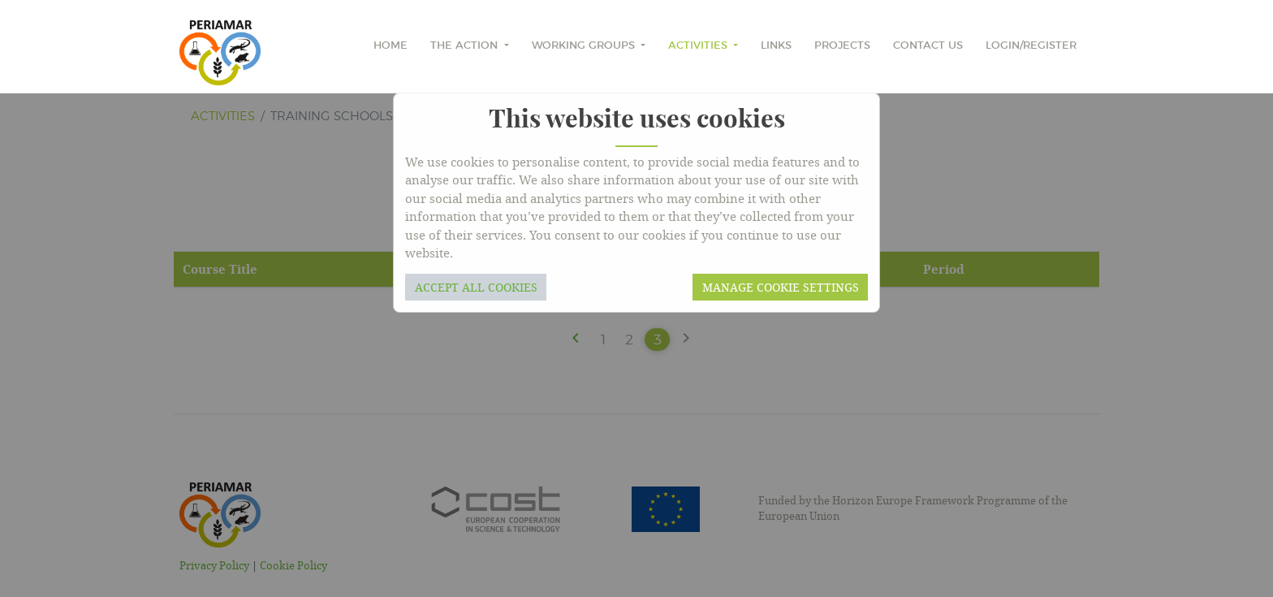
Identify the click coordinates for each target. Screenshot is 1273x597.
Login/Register (1031, 46)
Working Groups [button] (585, 46)
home (390, 46)
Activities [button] (699, 46)
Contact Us (928, 46)
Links (776, 46)
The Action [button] (465, 46)
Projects (842, 46)
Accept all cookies (476, 287)
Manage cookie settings (780, 287)
